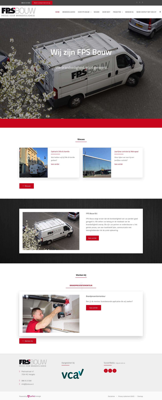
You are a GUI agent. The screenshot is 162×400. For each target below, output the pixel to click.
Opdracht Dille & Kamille (60, 151)
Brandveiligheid (68, 12)
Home (57, 12)
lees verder (55, 164)
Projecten (117, 12)
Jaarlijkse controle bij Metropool (126, 151)
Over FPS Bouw (84, 12)
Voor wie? (106, 12)
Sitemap (140, 396)
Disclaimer (111, 396)
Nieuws (96, 12)
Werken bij (129, 12)
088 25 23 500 (25, 3)
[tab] (81, 285)
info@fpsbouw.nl (27, 384)
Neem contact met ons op (146, 12)
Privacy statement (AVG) (126, 396)
